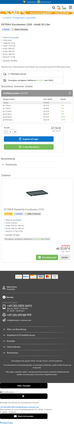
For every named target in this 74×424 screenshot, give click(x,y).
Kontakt (11, 341)
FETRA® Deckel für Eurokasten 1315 (24, 209)
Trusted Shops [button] (31, 2)
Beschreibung (7, 86)
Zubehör (29, 86)
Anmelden (11, 289)
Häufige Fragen (6, 423)
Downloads (19, 86)
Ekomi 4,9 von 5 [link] (46, 2)
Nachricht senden (24, 416)
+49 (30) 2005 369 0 (19, 305)
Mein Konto (12, 287)
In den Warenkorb (29, 147)
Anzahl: (7, 128)
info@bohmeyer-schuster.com (19, 320)
